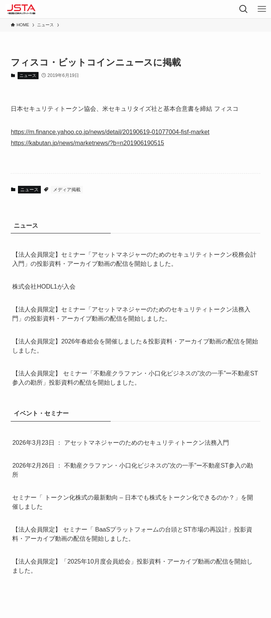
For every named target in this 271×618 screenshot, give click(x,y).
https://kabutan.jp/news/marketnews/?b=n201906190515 (87, 143)
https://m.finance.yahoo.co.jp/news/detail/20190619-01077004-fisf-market (110, 132)
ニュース (27, 75)
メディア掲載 (67, 189)
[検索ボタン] (243, 9)
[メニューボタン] (262, 9)
